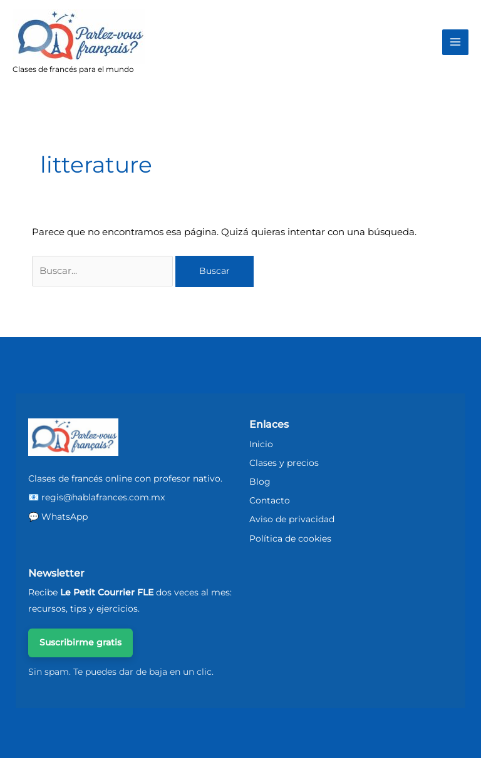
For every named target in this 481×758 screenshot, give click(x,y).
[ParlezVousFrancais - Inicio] (73, 437)
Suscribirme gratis (80, 642)
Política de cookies (290, 538)
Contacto (269, 500)
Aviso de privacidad (291, 519)
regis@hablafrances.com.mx (103, 497)
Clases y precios (284, 462)
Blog (260, 481)
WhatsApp (64, 516)
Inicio (261, 444)
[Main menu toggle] (455, 42)
